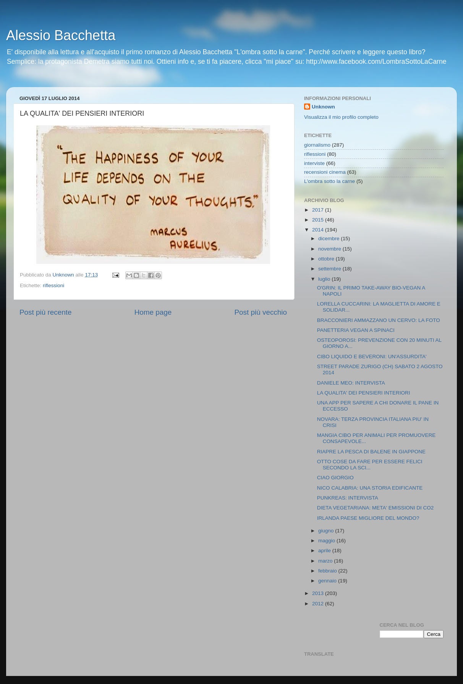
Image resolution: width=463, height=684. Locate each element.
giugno (326, 531)
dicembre (329, 238)
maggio (327, 540)
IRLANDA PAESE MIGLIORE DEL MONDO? (368, 518)
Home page (153, 312)
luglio (325, 279)
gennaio (328, 581)
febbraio (328, 571)
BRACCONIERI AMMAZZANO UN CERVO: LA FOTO (378, 320)
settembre (330, 269)
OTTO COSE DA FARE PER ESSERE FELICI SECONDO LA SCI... (370, 465)
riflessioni (53, 285)
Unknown (323, 107)
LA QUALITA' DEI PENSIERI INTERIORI (363, 393)
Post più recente (45, 312)
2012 (318, 603)
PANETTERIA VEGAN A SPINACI (356, 330)
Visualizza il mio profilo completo (341, 117)
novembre (330, 249)
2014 (318, 230)
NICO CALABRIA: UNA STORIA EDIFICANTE (370, 488)
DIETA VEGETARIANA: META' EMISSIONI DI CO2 (375, 508)
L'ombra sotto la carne (329, 181)
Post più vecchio (260, 312)
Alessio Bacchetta (60, 35)
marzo (326, 561)
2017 (318, 210)
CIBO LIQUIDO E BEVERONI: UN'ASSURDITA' (372, 356)
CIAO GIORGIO (335, 477)
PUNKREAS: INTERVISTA (347, 498)
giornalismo (317, 145)
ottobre (327, 259)
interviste (314, 163)
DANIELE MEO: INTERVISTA (351, 383)
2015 (318, 220)
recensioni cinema (325, 172)
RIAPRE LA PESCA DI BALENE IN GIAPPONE (371, 451)
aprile (325, 550)
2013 (318, 593)
